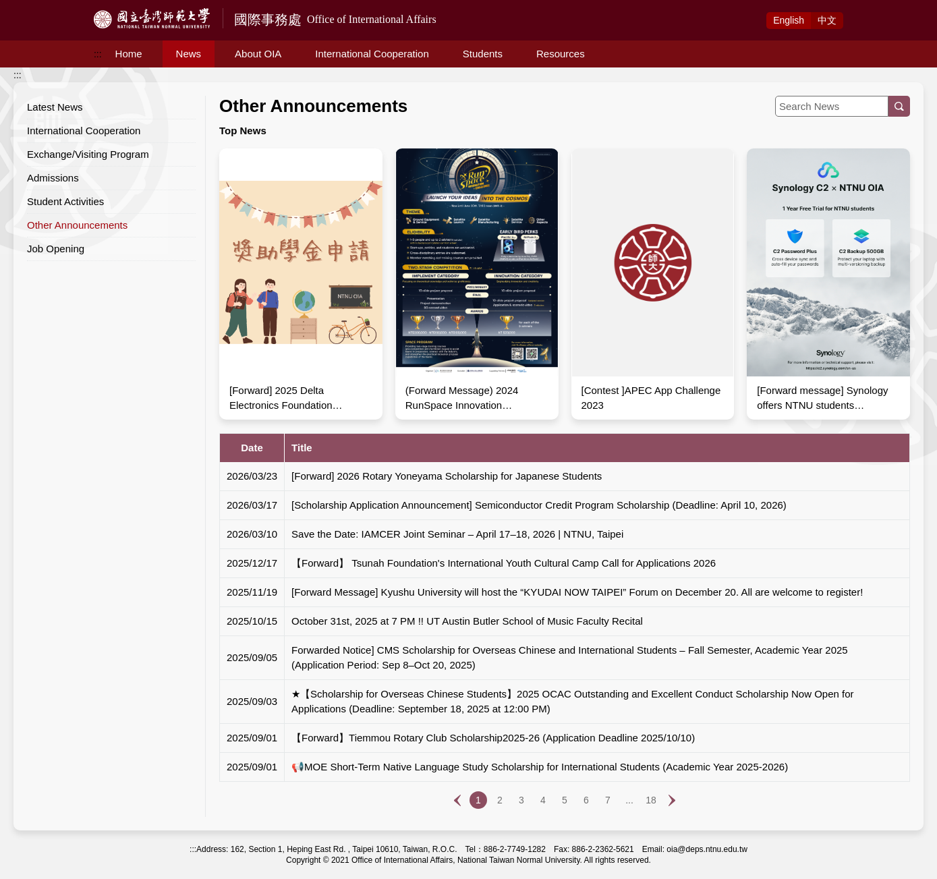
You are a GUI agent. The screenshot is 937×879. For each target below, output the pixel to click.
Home (128, 53)
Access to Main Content (50, 7)
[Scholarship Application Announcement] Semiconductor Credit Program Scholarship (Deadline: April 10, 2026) (539, 505)
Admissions (53, 177)
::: (98, 54)
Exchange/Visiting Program (88, 154)
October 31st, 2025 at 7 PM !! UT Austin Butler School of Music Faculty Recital (467, 621)
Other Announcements (77, 225)
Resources (560, 53)
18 (651, 800)
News (189, 53)
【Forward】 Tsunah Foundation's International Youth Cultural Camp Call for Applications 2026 (503, 563)
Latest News (55, 107)
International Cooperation (371, 53)
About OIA (258, 53)
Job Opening (55, 248)
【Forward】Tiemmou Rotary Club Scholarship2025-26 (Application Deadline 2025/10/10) (493, 737)
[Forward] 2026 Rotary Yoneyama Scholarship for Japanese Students (446, 476)
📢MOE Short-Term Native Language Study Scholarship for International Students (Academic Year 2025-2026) (539, 766)
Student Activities (65, 201)
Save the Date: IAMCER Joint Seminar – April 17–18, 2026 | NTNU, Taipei (457, 534)
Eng (788, 20)
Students (483, 53)
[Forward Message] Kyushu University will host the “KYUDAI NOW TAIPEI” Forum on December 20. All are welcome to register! (577, 592)
